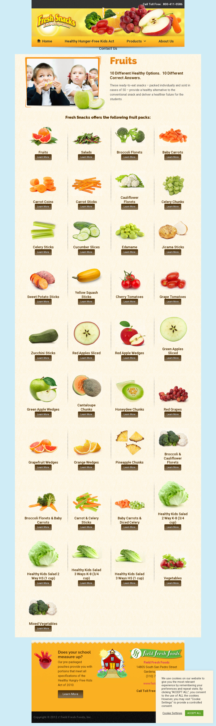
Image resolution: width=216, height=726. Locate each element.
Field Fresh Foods (157, 662)
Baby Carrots (172, 152)
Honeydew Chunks (129, 409)
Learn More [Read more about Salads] (86, 157)
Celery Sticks (43, 247)
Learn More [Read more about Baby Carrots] (173, 157)
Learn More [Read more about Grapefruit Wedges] (43, 467)
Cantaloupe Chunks (86, 407)
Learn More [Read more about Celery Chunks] (173, 206)
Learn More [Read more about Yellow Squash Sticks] (86, 301)
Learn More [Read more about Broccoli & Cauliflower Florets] (173, 467)
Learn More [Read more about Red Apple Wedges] (130, 358)
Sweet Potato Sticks (43, 297)
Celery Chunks (173, 202)
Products (136, 41)
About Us (166, 41)
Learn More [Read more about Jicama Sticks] (173, 252)
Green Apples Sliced (172, 351)
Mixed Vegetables (43, 624)
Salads (86, 152)
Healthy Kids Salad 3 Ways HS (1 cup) (129, 576)
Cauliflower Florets (130, 200)
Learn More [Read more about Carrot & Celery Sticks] (86, 527)
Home (47, 41)
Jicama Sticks (173, 247)
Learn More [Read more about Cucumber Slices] (86, 252)
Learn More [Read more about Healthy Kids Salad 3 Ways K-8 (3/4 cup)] (86, 583)
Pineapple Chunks (130, 462)
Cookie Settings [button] (172, 713)
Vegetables (173, 578)
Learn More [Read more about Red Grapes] (173, 414)
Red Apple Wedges (129, 353)
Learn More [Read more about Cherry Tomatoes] (130, 301)
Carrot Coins (43, 202)
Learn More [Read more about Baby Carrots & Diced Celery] (130, 527)
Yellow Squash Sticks (86, 295)
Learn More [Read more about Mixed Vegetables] (43, 628)
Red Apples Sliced (86, 353)
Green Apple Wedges (43, 409)
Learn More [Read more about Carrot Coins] (43, 206)
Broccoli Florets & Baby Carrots (43, 520)
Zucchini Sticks (43, 353)
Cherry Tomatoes (129, 297)
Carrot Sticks (86, 202)
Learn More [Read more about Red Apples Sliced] (86, 358)
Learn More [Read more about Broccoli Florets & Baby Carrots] (43, 527)
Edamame (129, 247)
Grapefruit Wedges (43, 462)
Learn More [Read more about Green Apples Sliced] (173, 358)
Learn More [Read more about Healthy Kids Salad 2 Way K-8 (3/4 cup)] (173, 527)
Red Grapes (173, 409)
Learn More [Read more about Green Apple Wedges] (43, 414)
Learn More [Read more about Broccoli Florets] (130, 157)
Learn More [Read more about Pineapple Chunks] (130, 467)
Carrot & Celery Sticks (86, 520)
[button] (70, 694)
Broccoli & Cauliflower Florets (173, 458)
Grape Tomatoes (173, 297)
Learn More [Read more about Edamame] (130, 252)
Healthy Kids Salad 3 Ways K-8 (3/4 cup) (86, 574)
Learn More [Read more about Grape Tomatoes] (173, 301)
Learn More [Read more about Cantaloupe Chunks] (86, 414)
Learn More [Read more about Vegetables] (173, 583)
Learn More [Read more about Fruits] (43, 157)
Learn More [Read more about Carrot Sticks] (86, 206)
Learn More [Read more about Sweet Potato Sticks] (43, 301)
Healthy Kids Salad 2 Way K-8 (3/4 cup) (173, 518)
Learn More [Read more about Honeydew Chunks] (130, 414)
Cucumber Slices (86, 247)
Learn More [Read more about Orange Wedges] (86, 467)
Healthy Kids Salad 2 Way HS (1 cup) (43, 576)
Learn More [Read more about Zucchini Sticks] (43, 358)
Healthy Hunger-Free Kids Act (89, 41)
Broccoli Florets (129, 152)
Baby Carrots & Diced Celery (129, 520)
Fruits (43, 152)
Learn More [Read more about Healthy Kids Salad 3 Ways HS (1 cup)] (130, 583)
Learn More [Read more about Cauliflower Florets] (130, 206)
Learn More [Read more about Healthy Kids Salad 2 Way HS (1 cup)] (43, 583)
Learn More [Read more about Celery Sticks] (43, 252)
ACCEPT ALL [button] (194, 713)
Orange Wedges (86, 462)
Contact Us (108, 48)
